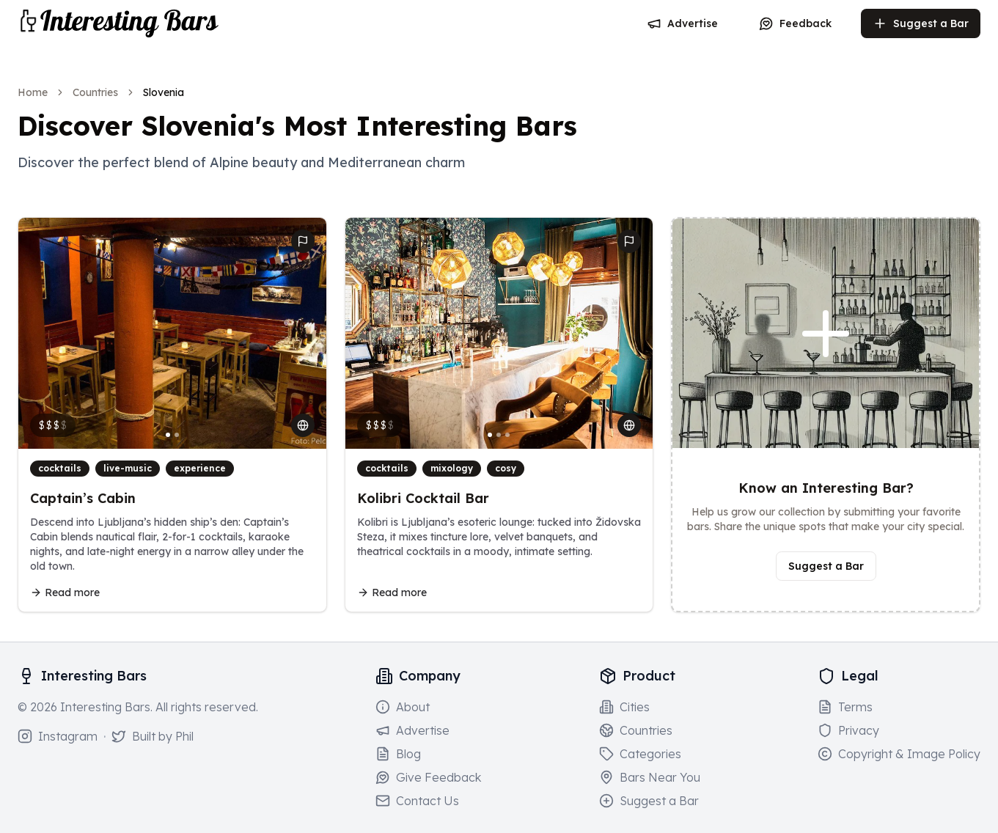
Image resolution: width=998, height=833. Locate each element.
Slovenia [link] (163, 92)
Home (33, 92)
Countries (95, 92)
